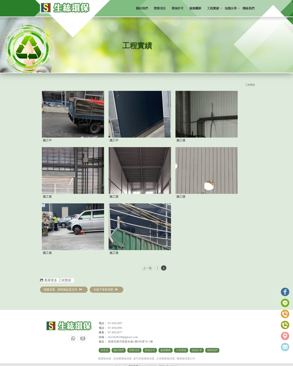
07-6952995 (115, 328)
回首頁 (104, 350)
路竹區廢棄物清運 (143, 358)
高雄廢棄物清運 (122, 358)
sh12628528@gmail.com (123, 337)
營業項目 (160, 8)
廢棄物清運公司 (186, 358)
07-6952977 (115, 332)
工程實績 (213, 8)
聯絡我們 (249, 8)
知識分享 (231, 8)
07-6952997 (115, 323)
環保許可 (177, 8)
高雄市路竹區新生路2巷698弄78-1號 (130, 341)
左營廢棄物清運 (165, 358)
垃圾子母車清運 (105, 289)
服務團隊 (195, 8)
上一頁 (147, 268)
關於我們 (142, 8)
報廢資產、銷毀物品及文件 (63, 289)
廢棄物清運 (104, 358)
